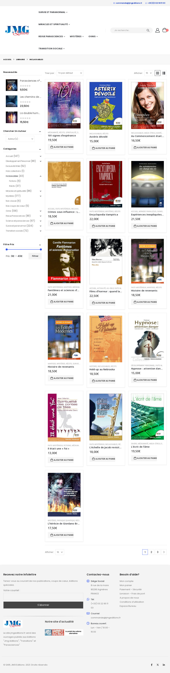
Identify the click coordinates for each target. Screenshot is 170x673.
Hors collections (13, 171)
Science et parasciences (17, 220)
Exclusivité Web (13, 166)
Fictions (67, 445)
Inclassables (95, 133)
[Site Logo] (17, 30)
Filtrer (35, 256)
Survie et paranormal (52, 12)
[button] (157, 73)
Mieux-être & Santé (153, 133)
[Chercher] (148, 30)
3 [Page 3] (158, 552)
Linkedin (163, 664)
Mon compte (126, 581)
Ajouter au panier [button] (64, 147)
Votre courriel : (11, 590)
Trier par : (50, 73)
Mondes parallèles (147, 211)
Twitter (157, 664)
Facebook (151, 664)
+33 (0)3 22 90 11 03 (155, 3)
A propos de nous (129, 597)
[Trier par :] (70, 73)
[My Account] (157, 30)
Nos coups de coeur (15, 205)
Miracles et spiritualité (53, 24)
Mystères (76, 36)
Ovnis (92, 36)
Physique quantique (66, 520)
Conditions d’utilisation (132, 601)
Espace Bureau (128, 606)
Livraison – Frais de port (132, 593)
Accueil (51, 209)
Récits (62, 132)
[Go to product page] (64, 105)
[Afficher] (148, 73)
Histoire (93, 366)
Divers (134, 443)
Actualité (101, 288)
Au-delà (110, 288)
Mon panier (126, 585)
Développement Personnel (143, 365)
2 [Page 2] (151, 552)
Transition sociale (50, 48)
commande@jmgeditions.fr (127, 3)
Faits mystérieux (62, 209)
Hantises (68, 287)
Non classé (11, 200)
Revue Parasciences (51, 36)
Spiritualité (71, 132)
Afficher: (138, 73)
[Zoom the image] (12, 621)
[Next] (164, 552)
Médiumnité (53, 132)
